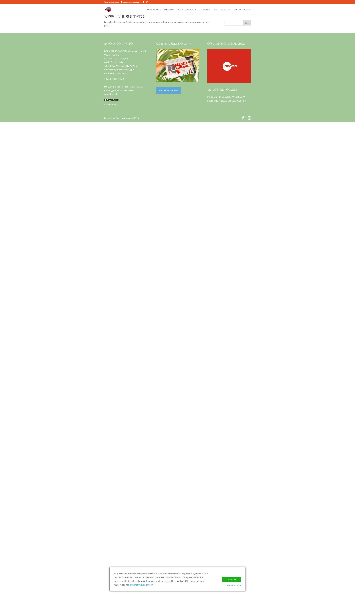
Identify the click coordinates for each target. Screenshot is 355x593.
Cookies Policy (111, 104)
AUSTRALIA (169, 10)
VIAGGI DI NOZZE (185, 10)
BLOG (215, 10)
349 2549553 (131, 66)
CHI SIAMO (204, 10)
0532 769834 (114, 66)
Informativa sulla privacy (141, 584)
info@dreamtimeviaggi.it (122, 69)
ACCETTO (232, 579)
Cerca (246, 23)
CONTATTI (225, 10)
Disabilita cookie (233, 585)
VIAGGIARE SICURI (168, 90)
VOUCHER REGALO (242, 10)
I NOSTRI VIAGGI (153, 10)
